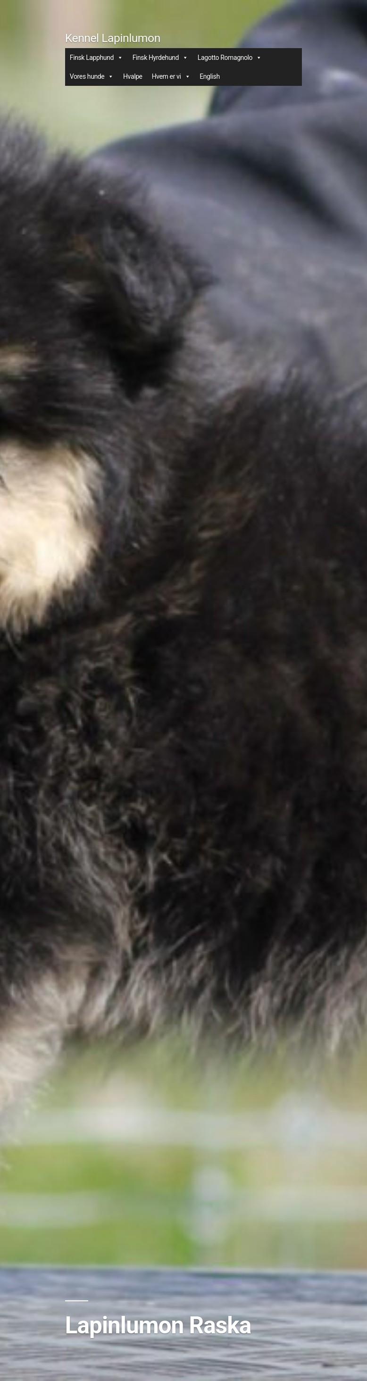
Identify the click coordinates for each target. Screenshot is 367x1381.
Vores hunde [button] (92, 76)
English (210, 76)
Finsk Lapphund (96, 57)
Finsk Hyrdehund (160, 57)
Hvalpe (132, 76)
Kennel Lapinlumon (112, 38)
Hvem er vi (171, 76)
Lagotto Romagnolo (230, 57)
